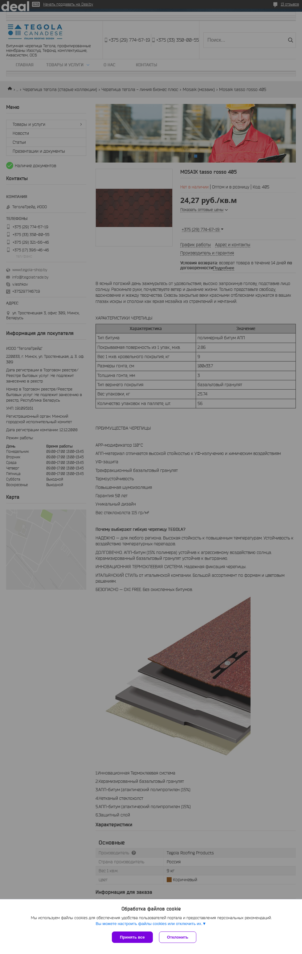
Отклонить (177, 937)
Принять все (132, 937)
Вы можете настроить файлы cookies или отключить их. (149, 923)
